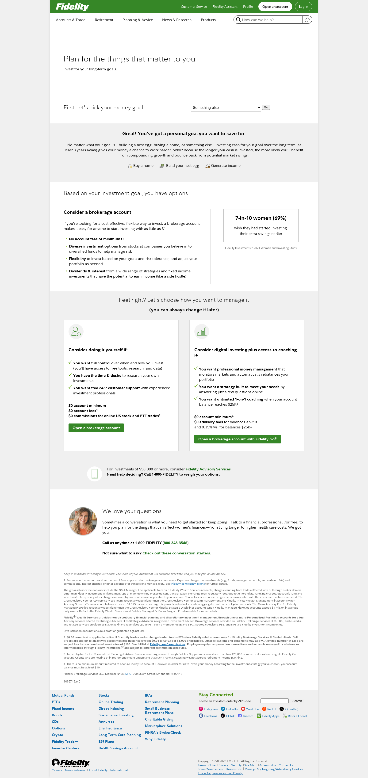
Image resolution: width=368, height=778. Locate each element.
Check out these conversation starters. (176, 553)
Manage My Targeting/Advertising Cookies (274, 769)
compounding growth (147, 155)
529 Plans (106, 741)
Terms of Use (206, 765)
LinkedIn (232, 709)
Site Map (250, 765)
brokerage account (110, 212)
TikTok (230, 716)
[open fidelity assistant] (307, 19)
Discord (248, 716)
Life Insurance (110, 728)
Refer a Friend (297, 716)
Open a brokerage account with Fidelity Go (237, 438)
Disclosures (234, 769)
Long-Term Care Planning (120, 734)
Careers (57, 770)
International (119, 770)
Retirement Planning (162, 702)
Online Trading (111, 702)
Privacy (223, 765)
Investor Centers (65, 748)
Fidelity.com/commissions (188, 584)
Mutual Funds (63, 695)
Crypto (57, 734)
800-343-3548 (175, 542)
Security (236, 765)
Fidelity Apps (271, 716)
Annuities (106, 721)
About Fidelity (97, 770)
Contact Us (286, 765)
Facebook (210, 716)
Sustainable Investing (116, 715)
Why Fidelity (155, 739)
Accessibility (267, 765)
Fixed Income (63, 708)
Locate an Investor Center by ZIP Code (225, 701)
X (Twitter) (291, 709)
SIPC (128, 674)
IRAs (149, 695)
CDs (55, 721)
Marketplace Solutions (163, 726)
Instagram (211, 709)
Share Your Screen (210, 769)
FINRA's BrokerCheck (163, 732)
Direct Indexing (111, 708)
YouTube (252, 709)
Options (58, 728)
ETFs (56, 702)
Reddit (271, 709)
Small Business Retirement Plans (159, 710)
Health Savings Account (118, 748)
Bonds (57, 715)
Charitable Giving (159, 719)
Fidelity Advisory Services (208, 469)
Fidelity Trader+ (65, 741)
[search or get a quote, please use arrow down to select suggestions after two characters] (269, 19)
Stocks (104, 695)
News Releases (75, 770)
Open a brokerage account (96, 427)
